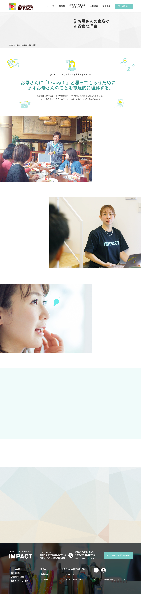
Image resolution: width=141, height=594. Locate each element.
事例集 (43, 569)
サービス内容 (14, 569)
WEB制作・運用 (17, 577)
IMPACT (106, 580)
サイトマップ (69, 574)
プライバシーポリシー (72, 580)
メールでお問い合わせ (120, 555)
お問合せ (125, 6)
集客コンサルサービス (20, 581)
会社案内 (44, 574)
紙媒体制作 (15, 573)
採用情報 (44, 580)
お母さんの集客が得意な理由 (74, 569)
